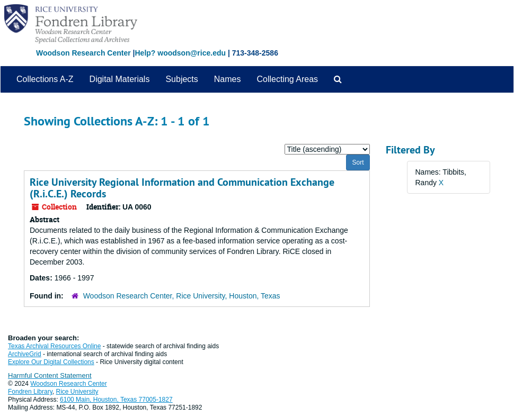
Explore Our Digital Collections (51, 362)
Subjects (181, 79)
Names (227, 79)
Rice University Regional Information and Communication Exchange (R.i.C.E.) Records (182, 188)
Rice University (77, 391)
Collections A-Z (45, 79)
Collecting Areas (287, 79)
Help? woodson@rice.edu (180, 53)
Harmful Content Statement (50, 375)
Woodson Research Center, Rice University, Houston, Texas (181, 296)
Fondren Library (30, 391)
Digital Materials (120, 79)
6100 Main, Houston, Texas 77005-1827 (116, 399)
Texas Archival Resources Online (54, 346)
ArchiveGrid (24, 354)
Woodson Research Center (83, 53)
